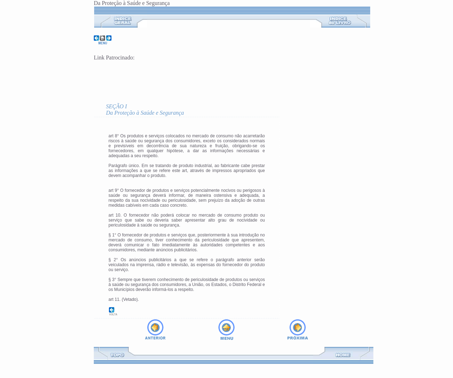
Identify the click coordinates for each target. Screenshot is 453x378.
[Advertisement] (176, 77)
